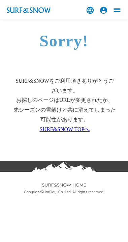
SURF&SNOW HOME (64, 185)
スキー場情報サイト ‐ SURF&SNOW (29, 10)
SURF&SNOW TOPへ (65, 129)
